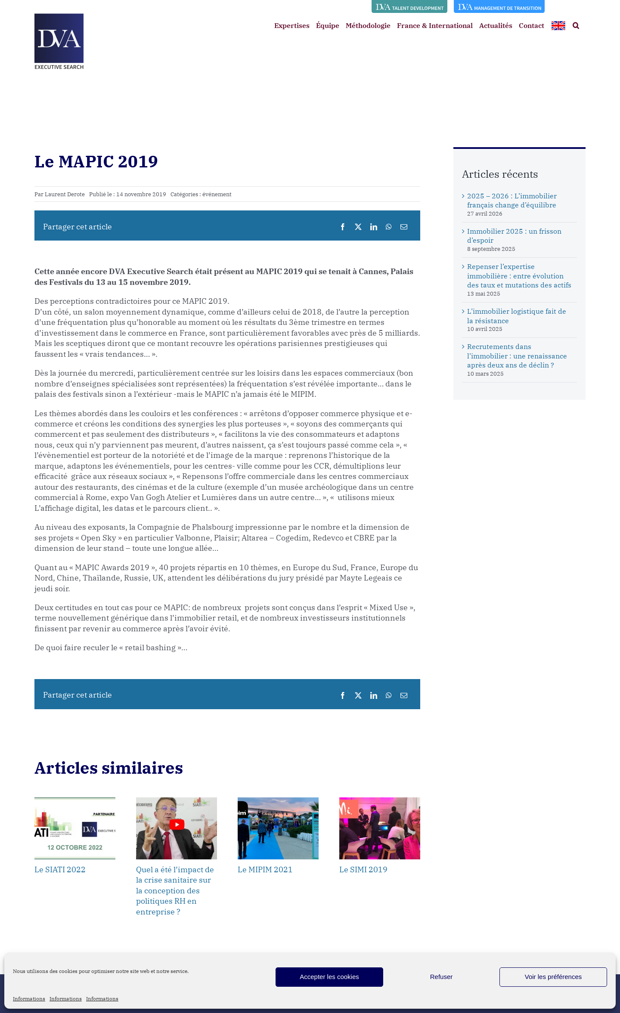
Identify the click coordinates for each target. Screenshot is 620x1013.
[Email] (404, 226)
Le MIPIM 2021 (265, 869)
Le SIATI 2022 (60, 869)
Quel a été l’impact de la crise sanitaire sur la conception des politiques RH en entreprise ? (175, 891)
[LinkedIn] (373, 226)
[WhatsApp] (388, 226)
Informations (29, 998)
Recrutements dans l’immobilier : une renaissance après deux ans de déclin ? (517, 356)
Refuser (441, 976)
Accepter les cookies (329, 976)
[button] (576, 25)
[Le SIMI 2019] (379, 801)
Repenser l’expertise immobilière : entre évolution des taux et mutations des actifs (519, 276)
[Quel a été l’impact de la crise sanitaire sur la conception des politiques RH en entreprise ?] (176, 801)
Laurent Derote (65, 194)
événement (217, 194)
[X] (358, 226)
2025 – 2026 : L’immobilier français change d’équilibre (512, 200)
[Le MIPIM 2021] (278, 801)
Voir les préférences (553, 976)
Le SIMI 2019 (363, 869)
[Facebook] (342, 226)
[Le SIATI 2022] (74, 801)
